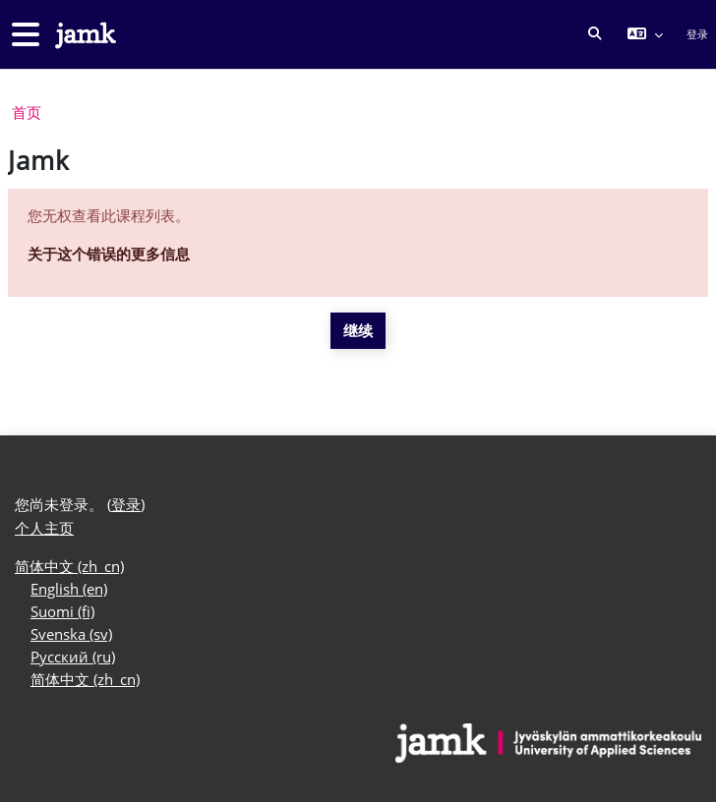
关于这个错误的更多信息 (109, 254)
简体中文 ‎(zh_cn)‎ (69, 566)
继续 (358, 330)
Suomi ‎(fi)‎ (62, 612)
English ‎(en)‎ (68, 589)
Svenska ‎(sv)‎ (71, 634)
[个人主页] (83, 35)
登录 (697, 34)
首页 (26, 112)
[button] (596, 34)
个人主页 (44, 528)
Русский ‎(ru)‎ (72, 657)
